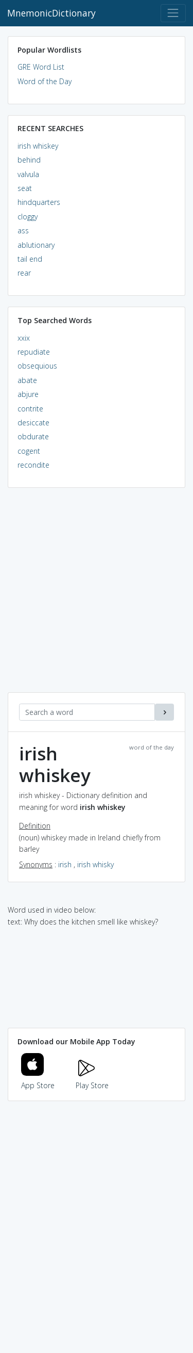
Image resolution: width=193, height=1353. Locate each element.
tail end (29, 259)
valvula (28, 174)
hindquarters (38, 202)
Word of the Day (44, 81)
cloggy (27, 216)
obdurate (33, 436)
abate (27, 380)
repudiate (33, 352)
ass (23, 230)
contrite (30, 408)
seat (24, 188)
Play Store (92, 1079)
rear (24, 273)
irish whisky (95, 864)
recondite (33, 465)
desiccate (33, 422)
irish (65, 864)
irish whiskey (37, 146)
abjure (28, 394)
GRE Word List (40, 67)
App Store (38, 1079)
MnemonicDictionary (51, 13)
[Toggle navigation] (173, 13)
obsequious (37, 366)
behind (29, 160)
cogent (28, 451)
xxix (23, 338)
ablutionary (36, 245)
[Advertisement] (96, 595)
